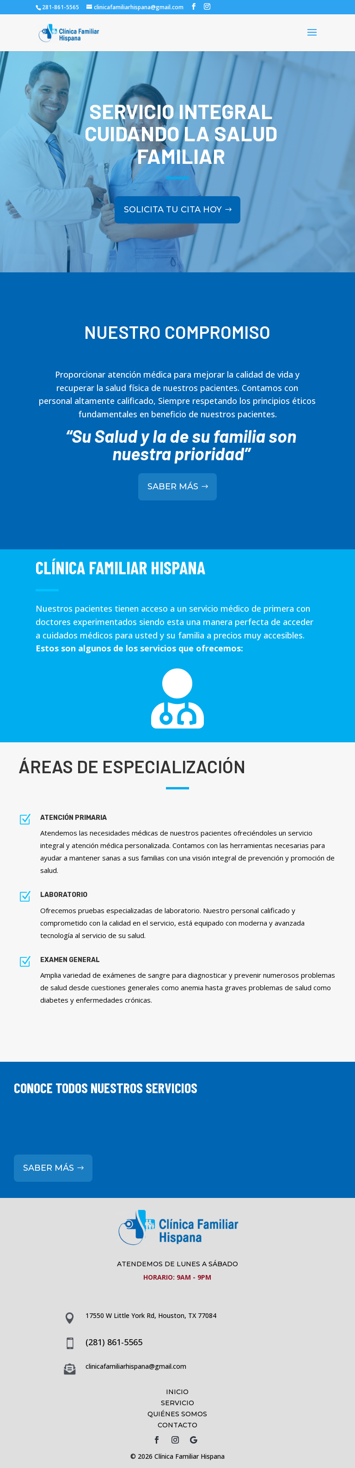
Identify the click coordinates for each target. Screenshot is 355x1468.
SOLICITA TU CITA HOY (173, 190)
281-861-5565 (60, 7)
